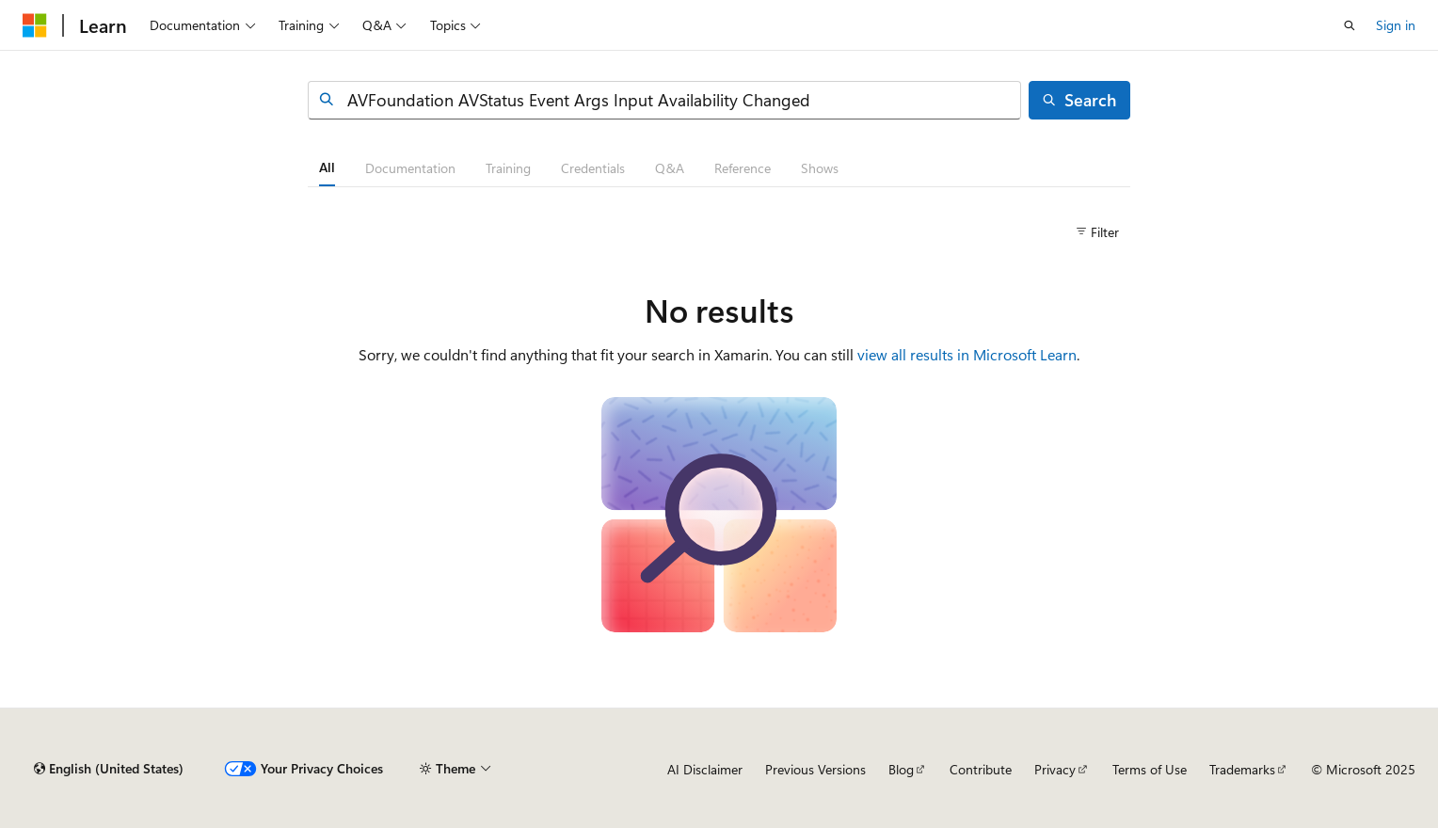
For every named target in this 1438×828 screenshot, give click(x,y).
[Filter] (1097, 232)
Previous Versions (815, 769)
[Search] (1079, 100)
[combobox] (664, 100)
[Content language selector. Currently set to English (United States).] (109, 769)
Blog (901, 769)
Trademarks (1242, 769)
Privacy (1055, 769)
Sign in (1395, 25)
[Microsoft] (35, 25)
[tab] (327, 168)
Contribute (981, 769)
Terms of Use (1149, 769)
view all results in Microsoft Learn (967, 354)
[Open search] (1349, 25)
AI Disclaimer (705, 769)
